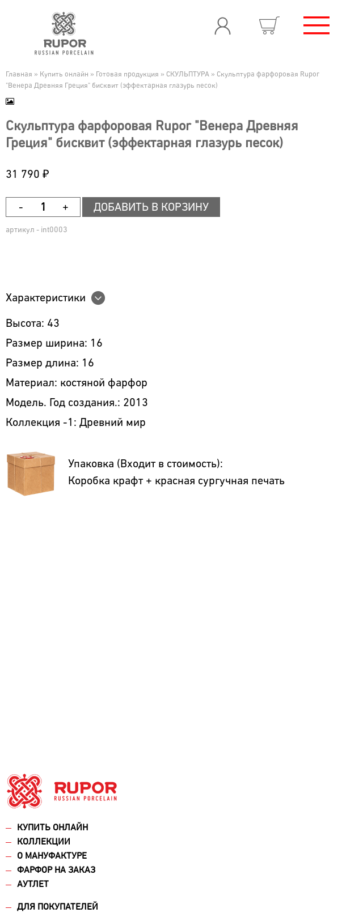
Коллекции (43, 842)
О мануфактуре (52, 856)
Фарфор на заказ (56, 870)
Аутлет (33, 884)
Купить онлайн (52, 828)
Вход (222, 25)
